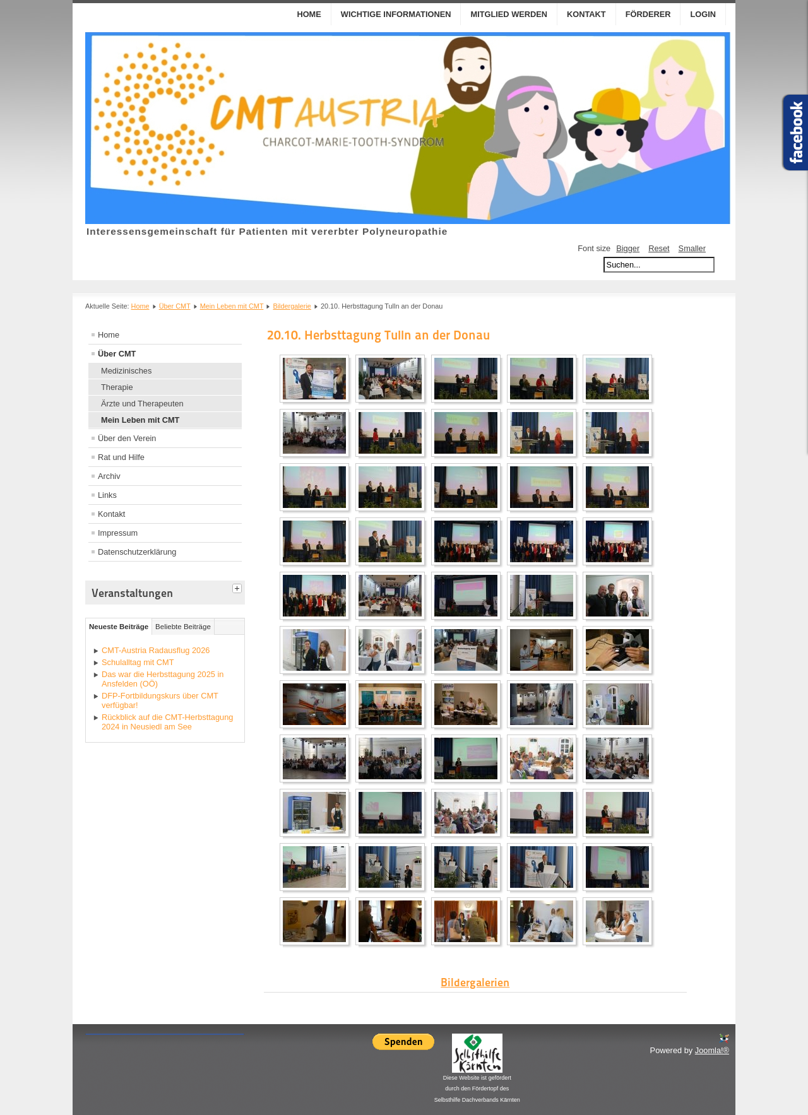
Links (107, 495)
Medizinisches (126, 370)
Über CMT (175, 306)
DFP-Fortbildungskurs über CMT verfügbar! (160, 700)
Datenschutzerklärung (137, 552)
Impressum (118, 533)
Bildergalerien (475, 982)
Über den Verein (127, 438)
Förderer (648, 14)
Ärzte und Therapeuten (142, 403)
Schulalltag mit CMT (138, 662)
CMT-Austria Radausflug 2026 (156, 650)
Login (703, 14)
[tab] (238, 587)
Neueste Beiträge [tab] (118, 626)
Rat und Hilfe (121, 457)
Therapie (117, 387)
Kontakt (586, 14)
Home (309, 14)
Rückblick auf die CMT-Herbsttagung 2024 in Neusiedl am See (167, 721)
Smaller (692, 248)
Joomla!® (712, 1050)
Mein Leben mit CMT (232, 306)
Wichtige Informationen (396, 14)
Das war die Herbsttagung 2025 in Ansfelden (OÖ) (163, 679)
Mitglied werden (508, 14)
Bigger (627, 248)
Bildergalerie (292, 306)
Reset (658, 248)
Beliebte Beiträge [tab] (183, 626)
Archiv (109, 476)
